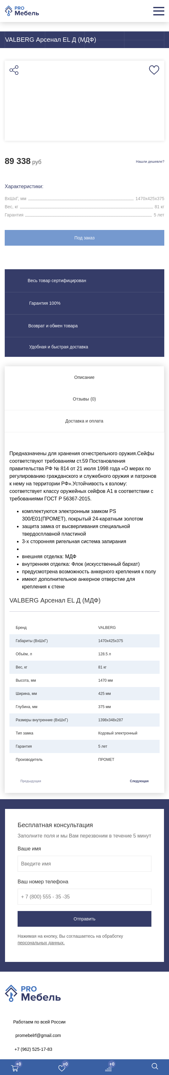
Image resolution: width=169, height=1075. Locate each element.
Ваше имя (29, 848)
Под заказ (84, 237)
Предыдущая (30, 781)
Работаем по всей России (39, 1021)
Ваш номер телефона (43, 881)
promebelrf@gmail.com (38, 1035)
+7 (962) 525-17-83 (33, 1049)
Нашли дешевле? (150, 161)
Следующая (139, 781)
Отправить (84, 918)
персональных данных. (41, 942)
